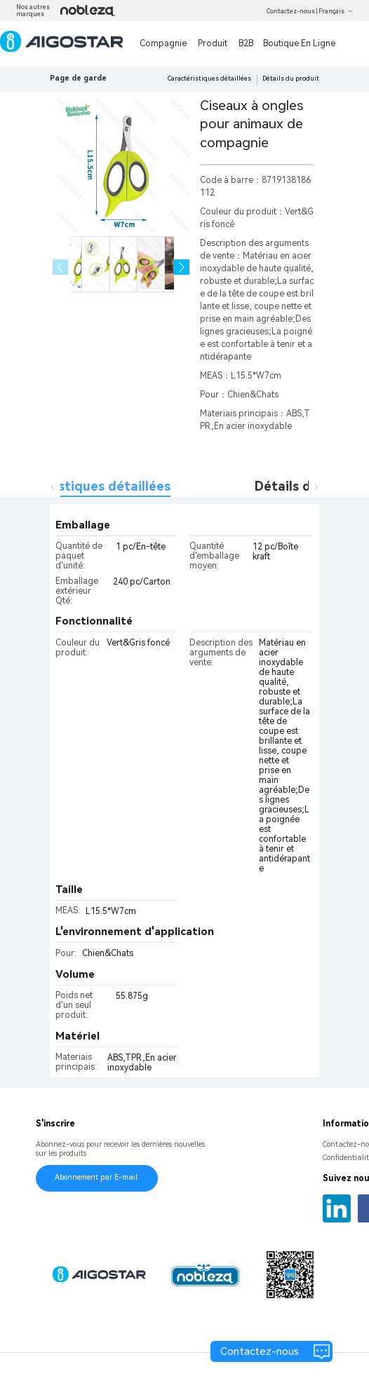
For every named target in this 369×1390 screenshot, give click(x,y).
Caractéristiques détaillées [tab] (85, 486)
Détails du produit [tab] (311, 486)
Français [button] (336, 11)
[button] (182, 267)
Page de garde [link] (78, 78)
